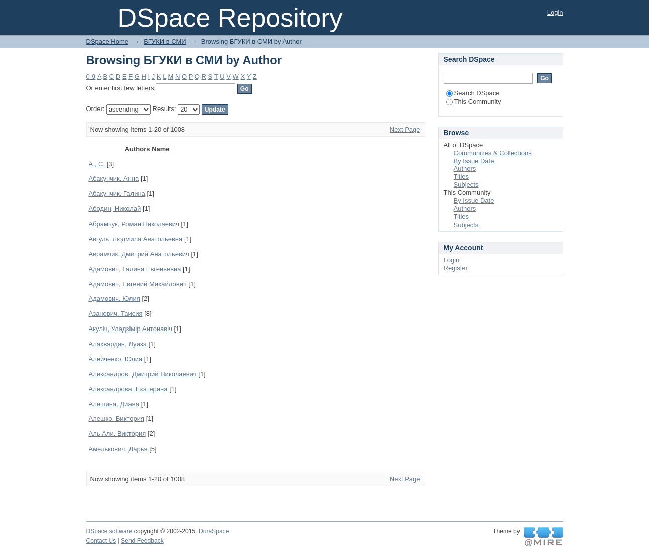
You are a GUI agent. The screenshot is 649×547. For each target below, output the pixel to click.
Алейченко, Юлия (116, 359)
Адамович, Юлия (114, 298)
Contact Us (101, 540)
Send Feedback (142, 540)
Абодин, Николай (115, 208)
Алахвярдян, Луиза (118, 344)
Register (456, 268)
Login (555, 12)
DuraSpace (214, 531)
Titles (461, 176)
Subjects (466, 184)
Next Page (405, 129)
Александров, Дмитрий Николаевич (143, 374)
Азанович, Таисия (116, 313)
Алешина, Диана (114, 404)
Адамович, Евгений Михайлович (138, 284)
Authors (465, 168)
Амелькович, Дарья (118, 449)
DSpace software (109, 531)
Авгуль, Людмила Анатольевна (136, 239)
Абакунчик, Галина (117, 193)
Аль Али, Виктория (117, 433)
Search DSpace (473, 93)
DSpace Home (107, 41)
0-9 (91, 76)
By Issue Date (474, 161)
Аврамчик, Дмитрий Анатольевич (139, 254)
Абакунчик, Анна (114, 178)
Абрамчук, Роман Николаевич (134, 224)
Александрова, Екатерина (128, 389)
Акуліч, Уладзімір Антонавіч (130, 329)
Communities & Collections (493, 153)
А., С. (97, 164)
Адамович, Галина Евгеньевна (135, 269)
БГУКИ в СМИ (165, 41)
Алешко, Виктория (117, 418)
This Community (473, 101)
